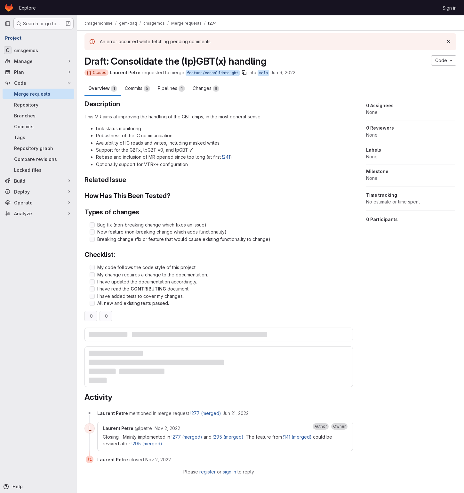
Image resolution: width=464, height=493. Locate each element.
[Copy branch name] (244, 72)
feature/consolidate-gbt (212, 73)
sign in (229, 471)
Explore (27, 8)
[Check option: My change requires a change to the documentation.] (92, 274)
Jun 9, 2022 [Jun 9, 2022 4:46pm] (282, 72)
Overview (102, 88)
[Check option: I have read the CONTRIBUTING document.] (92, 288)
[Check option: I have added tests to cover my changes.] (92, 296)
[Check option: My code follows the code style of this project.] (92, 267)
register (207, 471)
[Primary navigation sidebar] (8, 24)
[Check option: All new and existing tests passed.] (92, 303)
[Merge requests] (38, 94)
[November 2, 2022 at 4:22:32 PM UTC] (167, 428)
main (263, 73)
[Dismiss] (448, 41)
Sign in (450, 8)
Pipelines (171, 88)
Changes (206, 88)
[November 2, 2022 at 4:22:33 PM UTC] (158, 459)
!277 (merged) (205, 413)
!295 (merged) (228, 437)
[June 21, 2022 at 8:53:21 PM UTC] (235, 413)
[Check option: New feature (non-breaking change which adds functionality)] (92, 232)
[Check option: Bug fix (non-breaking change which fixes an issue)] (92, 224)
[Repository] (38, 104)
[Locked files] (38, 170)
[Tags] (38, 137)
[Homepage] (9, 8)
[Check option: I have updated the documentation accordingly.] (92, 281)
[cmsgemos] (38, 50)
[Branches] (38, 115)
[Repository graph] (38, 148)
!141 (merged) (297, 437)
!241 (226, 157)
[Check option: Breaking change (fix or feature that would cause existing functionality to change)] (92, 239)
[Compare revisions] (38, 159)
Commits (137, 88)
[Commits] (38, 126)
